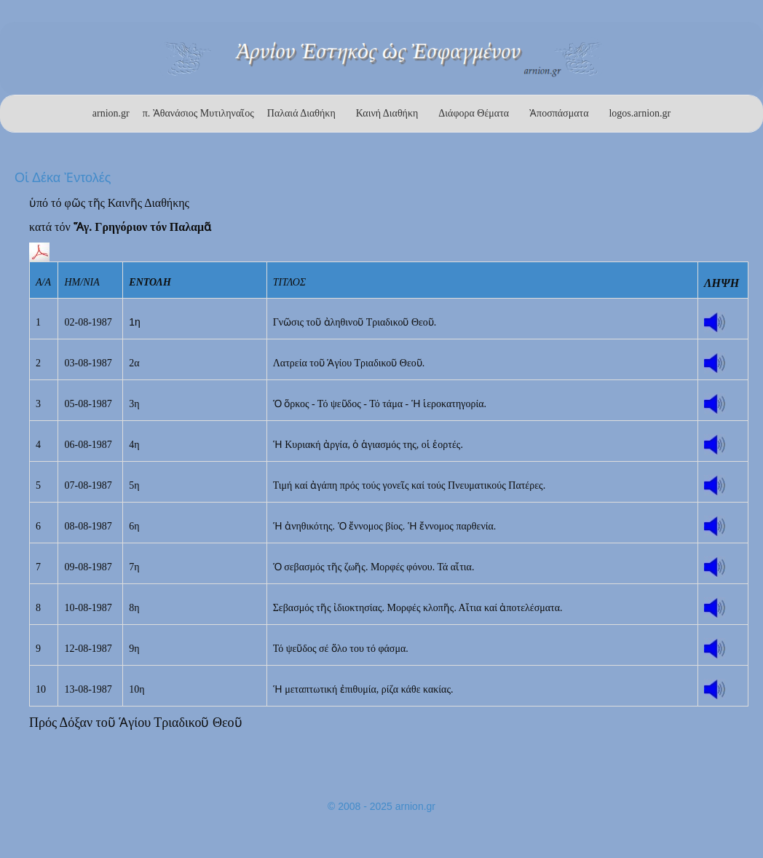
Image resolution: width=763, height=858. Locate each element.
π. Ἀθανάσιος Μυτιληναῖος (198, 113)
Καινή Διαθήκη (387, 113)
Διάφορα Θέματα (473, 113)
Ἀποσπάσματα (558, 113)
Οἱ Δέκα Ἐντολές (63, 177)
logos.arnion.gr (640, 113)
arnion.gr (111, 113)
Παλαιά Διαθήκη (301, 113)
